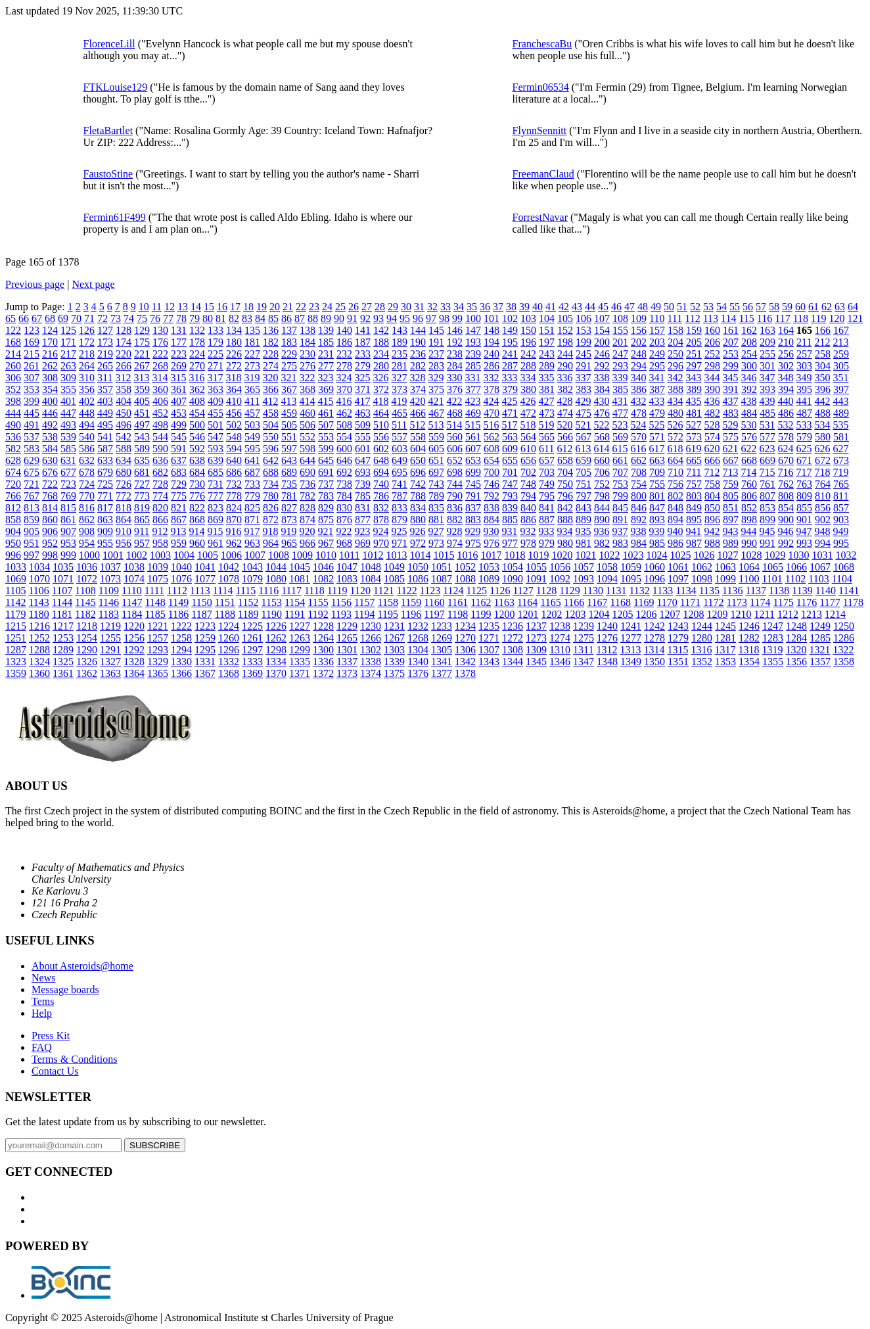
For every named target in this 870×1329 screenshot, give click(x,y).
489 (841, 413)
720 (13, 484)
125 (68, 330)
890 (602, 519)
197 (547, 342)
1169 (643, 602)
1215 (15, 626)
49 (656, 306)
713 (730, 472)
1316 (701, 649)
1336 (323, 661)
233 (363, 354)
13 (182, 306)
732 (234, 484)
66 (23, 318)
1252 (39, 637)
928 (454, 531)
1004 (184, 555)
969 (363, 543)
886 (528, 519)
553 (326, 436)
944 (748, 531)
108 (620, 318)
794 (528, 495)
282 (418, 365)
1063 (725, 566)
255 (767, 354)
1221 (157, 626)
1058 (607, 566)
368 (307, 389)
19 (261, 306)
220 (123, 354)
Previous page (34, 284)
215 (31, 354)
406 (160, 401)
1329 (157, 661)
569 (620, 436)
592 (197, 448)
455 (215, 413)
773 (142, 495)
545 (179, 436)
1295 (205, 649)
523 (620, 425)
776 (197, 495)
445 (31, 413)
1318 (748, 649)
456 (234, 413)
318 (233, 377)
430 (601, 401)
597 (289, 448)
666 (712, 460)
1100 (749, 578)
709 (657, 472)
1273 (536, 637)
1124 (453, 590)
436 (712, 401)
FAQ (42, 1047)
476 (602, 413)
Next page (93, 284)
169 (31, 342)
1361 (63, 673)
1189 (248, 614)
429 (583, 401)
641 (252, 460)
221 (142, 354)
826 (271, 507)
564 (528, 436)
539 (68, 436)
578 (786, 436)
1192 (318, 614)
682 (160, 472)
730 (197, 484)
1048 (370, 566)
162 (749, 330)
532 (785, 425)
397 (841, 389)
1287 (15, 649)
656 (528, 460)
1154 (295, 602)
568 (602, 436)
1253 (63, 637)
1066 (796, 566)
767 (31, 495)
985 (657, 543)
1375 (394, 673)
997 (31, 555)
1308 (512, 649)
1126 (500, 590)
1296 (228, 649)
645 (326, 460)
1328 (134, 661)
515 (472, 425)
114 (728, 318)
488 (823, 413)
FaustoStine (108, 173)
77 (168, 318)
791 (473, 495)
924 (380, 531)
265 (105, 365)
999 (68, 555)
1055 (536, 566)
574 (712, 436)
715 (767, 472)
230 (307, 354)
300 (749, 365)
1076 (181, 578)
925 (399, 531)
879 (399, 519)
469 (473, 413)
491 (31, 425)
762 (786, 484)
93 (378, 318)
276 (307, 365)
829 (326, 507)
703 (547, 472)
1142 (15, 602)
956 (123, 543)
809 (804, 495)
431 (620, 401)
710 (675, 472)
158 (675, 330)
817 (105, 507)
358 (123, 389)
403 (105, 401)
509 (363, 425)
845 (620, 507)
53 (708, 306)
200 (602, 342)
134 (234, 330)
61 (813, 306)
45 (603, 306)
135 (252, 330)
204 (675, 342)
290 (565, 365)
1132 (639, 590)
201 (620, 342)
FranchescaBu (542, 43)
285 (473, 365)
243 (547, 354)
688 (271, 472)
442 (822, 401)
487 (804, 413)
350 (822, 377)
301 (767, 365)
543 (142, 436)
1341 (441, 661)
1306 (465, 649)
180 (234, 342)
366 (271, 389)
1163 (504, 602)
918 (270, 531)
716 (785, 472)
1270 (465, 637)
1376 (417, 673)
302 (786, 365)
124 (50, 330)
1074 (134, 578)
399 (31, 401)
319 (252, 377)
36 (485, 306)
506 (307, 425)
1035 (63, 566)
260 (13, 365)
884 (491, 519)
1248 (796, 626)
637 (179, 460)
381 (547, 389)
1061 (678, 566)
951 (31, 543)
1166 (574, 602)
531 (767, 425)
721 (31, 484)
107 (602, 318)
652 (455, 460)
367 (289, 389)
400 (50, 401)
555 (363, 436)
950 (13, 543)
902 (823, 519)
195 (510, 342)
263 (68, 365)
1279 (678, 637)
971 (399, 543)
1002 (136, 555)
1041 (205, 566)
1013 (396, 555)
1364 (134, 673)
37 (498, 306)
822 (197, 507)
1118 (314, 590)
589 (142, 448)
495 (105, 425)
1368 (228, 673)
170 (50, 342)
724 (87, 484)
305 (841, 365)
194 (491, 342)
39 (524, 306)
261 (31, 365)
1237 (536, 626)
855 (804, 507)
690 (307, 472)
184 (307, 342)
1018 (514, 555)
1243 (678, 626)
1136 (732, 590)
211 (804, 342)
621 (730, 448)
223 (179, 354)
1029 (774, 555)
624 (785, 448)
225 (215, 354)
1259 (205, 637)
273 (252, 365)
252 (712, 354)
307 (31, 377)
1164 (527, 602)
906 (50, 531)
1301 (346, 649)
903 (841, 519)
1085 (394, 578)
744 (455, 484)
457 (252, 413)
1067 (820, 566)
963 (252, 543)
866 (160, 519)
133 (215, 330)
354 (50, 389)
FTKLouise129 (115, 87)
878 (381, 519)
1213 (811, 614)
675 (31, 472)
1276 (607, 637)
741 (399, 484)
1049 (394, 566)
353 (31, 389)
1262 (275, 637)
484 (749, 413)
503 (252, 425)
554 (344, 436)
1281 (725, 637)
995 (841, 543)
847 (657, 507)
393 (767, 389)
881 (436, 519)
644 (307, 460)
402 (87, 401)
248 (639, 354)
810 (823, 495)
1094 (607, 578)
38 (511, 306)
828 (307, 507)
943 (730, 531)
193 (473, 342)
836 (455, 507)
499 (179, 425)
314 (160, 377)
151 (547, 330)
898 (749, 519)
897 (731, 519)
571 (657, 436)
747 (510, 484)
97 (431, 318)
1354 (749, 661)
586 (87, 448)
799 (620, 495)
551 (289, 436)
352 (13, 389)
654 (491, 460)
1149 (178, 602)
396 (823, 389)
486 (786, 413)
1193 (341, 614)
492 (50, 425)
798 (602, 495)
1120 (360, 590)
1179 (15, 614)
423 (472, 401)
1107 (62, 590)
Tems (43, 1001)
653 (473, 460)
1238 (559, 626)
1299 (299, 649)
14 (196, 306)
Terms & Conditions (74, 1059)
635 (142, 460)
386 (639, 389)
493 (68, 425)
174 (123, 342)
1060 (654, 566)
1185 (155, 614)
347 (767, 377)
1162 (480, 602)
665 (694, 460)
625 (804, 448)
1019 (538, 555)
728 (160, 484)
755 (657, 484)
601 (363, 448)
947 (804, 531)
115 (746, 318)
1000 (89, 555)
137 (289, 330)
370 (344, 389)
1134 (685, 590)
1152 (248, 602)
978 (528, 543)
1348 (607, 661)
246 (602, 354)
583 (31, 448)
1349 (630, 661)
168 (13, 342)
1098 (701, 578)
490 (13, 425)
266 (123, 365)
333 (509, 377)
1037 (110, 566)
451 (142, 413)
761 (767, 484)
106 (583, 318)
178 (197, 342)
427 (546, 401)
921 (325, 531)
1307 (488, 649)
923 (362, 531)
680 (123, 472)
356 (87, 389)
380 (528, 389)
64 (853, 306)
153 (583, 330)
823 (215, 507)
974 (455, 543)
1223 (205, 626)
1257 (157, 637)
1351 (678, 661)
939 (656, 531)
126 (87, 330)
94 (391, 318)
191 (436, 342)
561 (473, 436)
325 (362, 377)
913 (178, 531)
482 (712, 413)
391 (731, 389)
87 (299, 318)
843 (583, 507)
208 (749, 342)
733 (252, 484)
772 (123, 495)
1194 (364, 614)
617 (656, 448)
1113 (200, 590)
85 (273, 318)
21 (288, 306)
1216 (39, 626)
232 (344, 354)
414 (307, 401)
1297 (252, 649)
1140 (825, 590)
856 (823, 507)
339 (620, 377)
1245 (725, 626)
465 (399, 413)
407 (179, 401)
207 (731, 342)
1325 (63, 661)
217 (68, 354)
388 (675, 389)
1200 (504, 614)
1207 (670, 614)
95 (405, 318)
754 (639, 484)
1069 (15, 578)
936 (601, 531)
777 (215, 495)
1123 (430, 590)
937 (620, 531)
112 (692, 318)
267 (142, 365)
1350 (654, 661)
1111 (154, 590)
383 (583, 389)
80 (207, 318)
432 (638, 401)
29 (393, 306)
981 (583, 543)
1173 (737, 602)
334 (528, 377)
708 (639, 472)
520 (564, 425)
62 (826, 306)
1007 (254, 555)
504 (271, 425)
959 (179, 543)
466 (418, 413)
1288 (39, 649)
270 (197, 365)
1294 (181, 649)
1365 (157, 673)
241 (510, 354)
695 (399, 472)
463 (363, 413)
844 (602, 507)
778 (234, 495)
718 (822, 472)
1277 (630, 637)
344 (712, 377)
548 (234, 436)
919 (288, 531)
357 (105, 389)
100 (473, 318)
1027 (727, 555)
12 (169, 306)
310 (87, 377)
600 (344, 448)
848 (675, 507)
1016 (467, 555)
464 (381, 413)
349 (804, 377)
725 (105, 484)
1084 (370, 578)
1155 (318, 602)
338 (601, 377)
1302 (370, 649)
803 (694, 495)
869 (215, 519)
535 (840, 425)
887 (547, 519)
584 (50, 448)
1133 (662, 590)
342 (675, 377)
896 (712, 519)
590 (160, 448)
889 (583, 519)
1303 (394, 649)
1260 (228, 637)
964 (271, 543)
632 (87, 460)
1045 (299, 566)
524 (638, 425)
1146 (109, 602)
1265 (346, 637)
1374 (370, 673)
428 (564, 401)
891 (620, 519)
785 (363, 495)
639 (215, 460)
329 (436, 377)
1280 (701, 637)
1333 (252, 661)
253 (731, 354)
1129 (569, 590)
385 (620, 389)
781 (289, 495)
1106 (38, 590)
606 (455, 448)
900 (786, 519)
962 (234, 543)
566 (565, 436)
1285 (820, 637)
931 (509, 531)
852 (749, 507)
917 (252, 531)
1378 (465, 673)
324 (344, 377)
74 (129, 318)
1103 (818, 578)
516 (491, 425)
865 (142, 519)
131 (179, 330)
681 (142, 472)
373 (399, 389)
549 (252, 436)
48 (642, 306)
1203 (575, 614)
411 (252, 401)
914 (196, 531)
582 (13, 448)
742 (418, 484)
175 (142, 342)
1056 (559, 566)
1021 (585, 555)
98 (444, 318)
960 (197, 543)
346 (748, 377)
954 (87, 543)
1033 (15, 566)
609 (510, 448)
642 (271, 460)
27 (366, 306)
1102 (795, 578)
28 (380, 306)
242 (528, 354)
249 (657, 354)
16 (222, 306)
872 (271, 519)
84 (260, 318)
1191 (295, 614)
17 (235, 306)
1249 (820, 626)
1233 (441, 626)
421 (436, 401)
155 (620, 330)
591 (179, 448)
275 (289, 365)
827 (289, 507)
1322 (843, 649)
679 (105, 472)
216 (50, 354)
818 (123, 507)
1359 (15, 673)
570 (639, 436)
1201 (528, 614)
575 (731, 436)
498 (160, 425)
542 (123, 436)
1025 (680, 555)
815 (68, 507)
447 (68, 413)
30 (406, 306)
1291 (110, 649)
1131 (616, 590)
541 (105, 436)
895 (694, 519)
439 (767, 401)
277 (326, 365)
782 (307, 495)
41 (550, 306)
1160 (434, 602)
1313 (630, 649)
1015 (443, 555)
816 (87, 507)
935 (583, 531)
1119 (337, 590)
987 (694, 543)
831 (363, 507)
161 (731, 330)
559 (436, 436)
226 (234, 354)
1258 (181, 637)
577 (767, 436)
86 (286, 318)
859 (31, 519)
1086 (417, 578)
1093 (583, 578)
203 (657, 342)
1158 (388, 602)
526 (675, 425)
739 (363, 484)
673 (841, 460)
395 (804, 389)
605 (436, 448)
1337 (346, 661)
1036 (86, 566)
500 (197, 425)
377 (473, 389)
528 (712, 425)
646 (344, 460)
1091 (536, 578)
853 (767, 507)
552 (307, 436)
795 (547, 495)
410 (234, 401)
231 (326, 354)
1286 (843, 637)
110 (656, 318)
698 (455, 472)
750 (565, 484)
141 (363, 330)
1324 (39, 661)
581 (841, 436)
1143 (38, 602)
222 (160, 354)
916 (233, 531)
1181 (62, 614)
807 (767, 495)
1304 (417, 649)
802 (675, 495)
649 (399, 460)
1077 (205, 578)
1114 (223, 590)
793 (510, 495)
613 (583, 448)
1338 (370, 661)
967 (326, 543)
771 (105, 495)
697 (436, 472)
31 (419, 306)
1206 (646, 614)
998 (50, 555)
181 (252, 342)
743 (436, 484)
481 (694, 413)
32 (432, 306)
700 (491, 472)
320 (270, 377)
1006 (231, 555)
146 (455, 330)
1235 (488, 626)
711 (693, 472)
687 (252, 472)
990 (749, 543)
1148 (155, 602)
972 (418, 543)
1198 (457, 614)
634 (123, 460)
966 (307, 543)
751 (583, 484)
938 (638, 531)
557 (399, 436)
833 (399, 507)
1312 (606, 649)
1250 (843, 626)
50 (669, 306)
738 (344, 484)
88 (313, 318)
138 (307, 330)
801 (657, 495)
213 (840, 342)
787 (399, 495)
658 (565, 460)
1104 (842, 578)
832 (381, 507)
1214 (835, 614)
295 (657, 365)
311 (104, 377)
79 (194, 318)
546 (197, 436)
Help (42, 1013)
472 (528, 413)
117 (782, 318)
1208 (693, 614)
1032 (845, 555)
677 (68, 472)
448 (87, 413)
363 (215, 389)
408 (197, 401)
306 (13, 377)
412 (270, 401)
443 (840, 401)
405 (142, 401)
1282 (749, 637)
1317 (724, 649)
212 (822, 342)
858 (13, 519)
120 (836, 318)
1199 (480, 614)
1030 (798, 555)
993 (804, 543)
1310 (559, 649)
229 (289, 354)
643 (289, 460)
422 (454, 401)
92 (365, 318)
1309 (536, 649)
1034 (39, 566)
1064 (749, 566)
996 (13, 555)
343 (693, 377)
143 (399, 330)
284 (455, 365)
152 (565, 330)
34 (458, 306)
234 (381, 354)
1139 (802, 590)
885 (510, 519)
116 (764, 318)
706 (602, 472)
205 (694, 342)
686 (234, 472)
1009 (302, 555)
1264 (323, 637)
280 (381, 365)
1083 (346, 578)
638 (197, 460)
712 (712, 472)
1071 (63, 578)
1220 (134, 626)
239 (473, 354)
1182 (85, 614)
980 (565, 543)
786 (381, 495)
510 (381, 425)
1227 (299, 626)
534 (822, 425)
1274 (559, 637)
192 (455, 342)
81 (221, 318)
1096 (654, 578)
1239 (583, 626)
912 (160, 531)
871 (252, 519)
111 (674, 318)
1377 (441, 673)
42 (564, 306)
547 (215, 436)
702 (528, 472)
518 (528, 425)
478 (639, 413)
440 (785, 401)
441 (804, 401)
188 (381, 342)
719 (840, 472)
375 (436, 389)
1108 (85, 590)
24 (327, 306)
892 (639, 519)
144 (418, 330)
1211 (764, 614)
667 (731, 460)
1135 (709, 590)
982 (602, 543)
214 (13, 354)
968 (344, 543)
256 (786, 354)
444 (13, 413)
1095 (630, 578)
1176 (806, 602)
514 (454, 425)
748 (528, 484)
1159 (411, 602)
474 (565, 413)
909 (105, 531)
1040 (181, 566)
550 (271, 436)
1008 (278, 555)
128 (123, 330)
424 (491, 401)
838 (491, 507)
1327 (110, 661)
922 (344, 531)
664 (675, 460)
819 (142, 507)
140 (344, 330)
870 (234, 519)
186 (344, 342)
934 (564, 531)
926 (417, 531)
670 (786, 460)
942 (712, 531)
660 (602, 460)
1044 (275, 566)
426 (528, 401)
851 (731, 507)
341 (656, 377)
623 (767, 448)
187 (363, 342)
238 (455, 354)
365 (252, 389)
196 (528, 342)
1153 (271, 602)
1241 (630, 626)
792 (491, 495)
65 (10, 318)
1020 (561, 555)
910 (123, 531)
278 (344, 365)
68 (50, 318)
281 (399, 365)
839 (510, 507)
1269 (441, 637)
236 (418, 354)
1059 (630, 566)
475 (583, 413)
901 (804, 519)
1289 (63, 649)
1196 (411, 614)
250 (675, 354)
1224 (228, 626)
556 (381, 436)
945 (767, 531)
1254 (86, 637)
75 (142, 318)
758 (712, 484)
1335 (299, 661)
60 (800, 306)
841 (547, 507)
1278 (654, 637)
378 (491, 389)
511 (399, 425)
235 (399, 354)
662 (639, 460)
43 (577, 306)
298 (712, 365)
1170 (666, 602)
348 (785, 377)
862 (87, 519)
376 (455, 389)
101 (491, 318)
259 (841, 354)
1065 (772, 566)
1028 (751, 555)
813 (31, 507)
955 (105, 543)
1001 (113, 555)
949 (840, 531)
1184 (132, 614)
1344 (512, 661)
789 (436, 495)
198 (565, 342)
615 (620, 448)
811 (840, 495)
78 (181, 318)
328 (417, 377)
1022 (609, 555)
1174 (760, 602)
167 (841, 330)
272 (234, 365)
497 (142, 425)
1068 (843, 566)
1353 (725, 661)
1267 (394, 637)
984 (639, 543)
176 (160, 342)
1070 (39, 578)
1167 (597, 602)
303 (804, 365)
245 (583, 354)
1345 (536, 661)
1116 (268, 590)
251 (694, 354)
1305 (441, 649)
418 (380, 401)
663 (657, 460)
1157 (364, 602)
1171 (690, 602)
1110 (132, 590)
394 (786, 389)
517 (509, 425)
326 (380, 377)
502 (234, 425)
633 (105, 460)
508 (344, 425)
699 (473, 472)
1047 (346, 566)
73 (115, 318)
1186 (178, 614)
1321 (819, 649)
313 (141, 377)
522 (601, 425)
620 (712, 448)
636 (160, 460)
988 (712, 543)
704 (565, 472)
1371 (299, 673)
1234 (465, 626)
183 (289, 342)
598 (307, 448)
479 (657, 413)
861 (68, 519)
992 (786, 543)
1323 (15, 661)
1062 (701, 566)
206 (712, 342)
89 (326, 318)
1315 (677, 649)
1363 (110, 673)
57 (761, 306)
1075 (157, 578)
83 (247, 318)
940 (675, 531)
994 (823, 543)
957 (142, 543)
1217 (63, 626)
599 (326, 448)
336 (564, 377)
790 (455, 495)
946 (785, 531)
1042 (228, 566)
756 (675, 484)
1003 (160, 555)
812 (13, 507)
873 (289, 519)
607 (473, 448)
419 (399, 401)
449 (105, 413)
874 (307, 519)
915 (215, 531)
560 (455, 436)
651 (436, 460)
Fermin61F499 (114, 217)
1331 (205, 661)
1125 (477, 590)
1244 (701, 626)
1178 (853, 602)
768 (50, 495)
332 (491, 377)
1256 (134, 637)
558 (418, 436)
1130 (593, 590)
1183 (109, 614)
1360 (39, 673)
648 (381, 460)
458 (271, 413)
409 (215, 401)
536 (13, 436)
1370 (275, 673)
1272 (512, 637)
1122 (406, 590)
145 (436, 330)
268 (160, 365)
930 (491, 531)
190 (418, 342)
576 (749, 436)
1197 (434, 614)
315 (178, 377)
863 (105, 519)
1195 (388, 614)
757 (694, 484)
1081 (299, 578)
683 (179, 472)
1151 (225, 602)
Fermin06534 (541, 87)
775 (179, 495)
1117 (291, 590)
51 (682, 306)
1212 (787, 614)
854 (786, 507)
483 (731, 413)
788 (418, 495)
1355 (772, 661)
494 (87, 425)
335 (546, 377)
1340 (417, 661)
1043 (252, 566)
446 (50, 413)
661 (620, 460)
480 (675, 413)
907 (68, 531)
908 (87, 531)
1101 (772, 578)
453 (179, 413)
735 (289, 484)
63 (840, 306)
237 (436, 354)
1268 (417, 637)
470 (491, 413)
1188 (225, 614)
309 (68, 377)
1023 (632, 555)
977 (510, 543)
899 (767, 519)
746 (491, 484)
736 (307, 484)
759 (731, 484)
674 (13, 472)
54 (721, 306)
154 (602, 330)
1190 (271, 614)
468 (455, 413)
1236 (512, 626)
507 (326, 425)
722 (50, 484)
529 (730, 425)
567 (583, 436)
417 (362, 401)
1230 (370, 626)
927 (436, 531)
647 (363, 460)
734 (271, 484)
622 (748, 448)
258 (823, 354)
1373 (346, 673)
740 (381, 484)
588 (123, 448)
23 (314, 306)
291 (583, 365)
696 (418, 472)
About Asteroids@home (82, 965)
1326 (86, 661)
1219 (110, 626)
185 (326, 342)
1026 (703, 555)
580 (823, 436)
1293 (157, 649)
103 (528, 318)
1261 (252, 637)
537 (31, 436)
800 (639, 495)
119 (818, 318)
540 (87, 436)
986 (675, 543)
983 (620, 543)
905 (31, 531)
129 (142, 330)
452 (160, 413)
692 (344, 472)
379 (510, 389)
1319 (772, 649)
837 (473, 507)
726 (123, 484)
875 (326, 519)
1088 (465, 578)
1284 (796, 637)
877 (363, 519)
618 (675, 448)
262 (50, 365)
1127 (523, 590)
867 (179, 519)
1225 (252, 626)
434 (675, 401)
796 (565, 495)
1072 (86, 578)
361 (179, 389)
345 (730, 377)
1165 (550, 602)
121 (855, 318)
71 (89, 318)
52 (695, 306)
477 (620, 413)
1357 (820, 661)
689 (289, 472)
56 (748, 306)
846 (639, 507)
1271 (488, 637)
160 (712, 330)
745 (473, 484)
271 (215, 365)
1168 (620, 602)
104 (547, 318)
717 (804, 472)
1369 (252, 673)
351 (840, 377)
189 (399, 342)
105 (565, 318)
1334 (275, 661)
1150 (201, 602)
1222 (181, 626)
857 (841, 507)
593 (215, 448)
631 (68, 460)
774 (160, 495)
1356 (796, 661)
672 (823, 460)
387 (657, 389)
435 (693, 401)
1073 (110, 578)
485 (767, 413)
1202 (551, 614)
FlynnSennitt (540, 130)
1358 (843, 661)
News (43, 977)
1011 (349, 555)
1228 (323, 626)
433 (656, 401)
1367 (205, 673)
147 (473, 330)
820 (160, 507)
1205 (622, 614)
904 (13, 531)
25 (340, 306)
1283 (772, 637)
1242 (654, 626)
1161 (457, 602)
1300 (323, 649)
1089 (488, 578)
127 (105, 330)
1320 (795, 649)
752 (602, 484)
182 (271, 342)
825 (252, 507)
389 (694, 389)
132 (197, 330)
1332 (228, 661)
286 (491, 365)
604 (418, 448)
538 (50, 436)
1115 (246, 590)
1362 (86, 673)
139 (326, 330)
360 (160, 389)
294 (639, 365)
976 (491, 543)
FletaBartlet (108, 130)
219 (105, 354)
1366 (181, 673)
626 (822, 448)
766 (13, 495)
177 (179, 342)
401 (68, 401)
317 (215, 377)
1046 (323, 566)
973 (436, 543)
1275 (583, 637)
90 (339, 318)
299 (731, 365)
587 (105, 448)
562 (491, 436)
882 (455, 519)
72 (102, 318)
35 (472, 306)
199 (583, 342)
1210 (741, 614)
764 (823, 484)
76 (155, 318)
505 (289, 425)
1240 (607, 626)
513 (436, 425)
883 (473, 519)
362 (197, 389)
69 (63, 318)
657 (547, 460)
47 (629, 306)
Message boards (65, 989)
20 (274, 306)
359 (142, 389)
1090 (512, 578)
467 (436, 413)
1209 (717, 614)
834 (418, 507)
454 (197, 413)
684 (197, 472)
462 (344, 413)
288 (528, 365)
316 (196, 377)
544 (160, 436)
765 (841, 484)
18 (248, 306)
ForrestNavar (540, 217)
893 (657, 519)
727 (142, 484)
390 (712, 389)
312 (123, 377)
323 (325, 377)
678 (87, 472)
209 (767, 342)
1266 (370, 637)
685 (215, 472)
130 (160, 330)
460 (307, 413)
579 (804, 436)
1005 (207, 555)
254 (749, 354)
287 (510, 365)
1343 (488, 661)
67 (37, 318)
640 (234, 460)
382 (565, 389)
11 (157, 306)
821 (179, 507)
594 (234, 448)
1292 (134, 649)
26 (353, 306)
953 (68, 543)
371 (363, 389)
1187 (201, 614)
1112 (177, 590)
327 (399, 377)
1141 (848, 590)
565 (547, 436)
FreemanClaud (543, 173)
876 (344, 519)
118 (800, 318)
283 (436, 365)
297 (694, 365)
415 (325, 401)
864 (123, 519)
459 (289, 413)
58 (774, 306)
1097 (678, 578)
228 (271, 354)
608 (491, 448)
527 (693, 425)
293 (620, 365)
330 (454, 377)
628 (13, 460)
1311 (583, 649)
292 (602, 365)
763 (804, 484)
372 (381, 389)
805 (731, 495)
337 (583, 377)
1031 (822, 555)
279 (363, 365)
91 (352, 318)
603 (399, 448)
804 (712, 495)
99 (457, 318)
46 (616, 306)
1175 (783, 602)
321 (288, 377)
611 (546, 448)
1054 (512, 566)
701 (510, 472)
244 (565, 354)
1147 (132, 602)
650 (418, 460)
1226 (275, 626)
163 (767, 330)
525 (656, 425)
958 (160, 543)
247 (620, 354)
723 (68, 484)
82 (234, 318)
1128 (546, 590)
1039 (157, 566)
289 (547, 365)
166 (823, 330)
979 (547, 543)
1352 (701, 661)
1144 (62, 602)
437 (730, 401)
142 (381, 330)
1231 (394, 626)
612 (564, 448)
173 (105, 342)
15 (209, 306)
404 (123, 401)
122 (13, 330)
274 (271, 365)
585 (68, 448)
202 (639, 342)
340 (638, 377)
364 (234, 389)
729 (179, 484)
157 (657, 330)
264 (87, 365)
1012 (372, 555)
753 (620, 484)
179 (215, 342)
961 (215, 543)
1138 (779, 590)
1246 (749, 626)
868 (197, 519)
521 (583, 425)
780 (271, 495)
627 (840, 448)
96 (418, 318)
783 (326, 495)
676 (50, 472)
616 (638, 448)
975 (473, 543)
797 (583, 495)
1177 (829, 602)
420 (417, 401)
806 (749, 495)
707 (620, 472)
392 (749, 389)
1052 (465, 566)
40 (537, 306)
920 (307, 531)
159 (694, 330)
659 (583, 460)
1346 (559, 661)
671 (804, 460)
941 (693, 531)
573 (694, 436)
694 (381, 472)
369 (326, 389)
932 (528, 531)
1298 (275, 649)
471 (510, 413)
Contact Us (55, 1071)
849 (694, 507)
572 (675, 436)
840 (528, 507)
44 (590, 306)
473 (547, 413)
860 (50, 519)
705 (583, 472)
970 (381, 543)
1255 (110, 637)
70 (76, 318)
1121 (383, 590)
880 (418, 519)
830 (344, 507)
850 (712, 507)
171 (68, 342)
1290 (86, 649)
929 (472, 531)
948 (822, 531)
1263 (299, 637)
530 (748, 425)
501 (215, 425)
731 (215, 484)
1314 (653, 649)
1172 (713, 602)
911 (141, 531)
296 (675, 365)
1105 (15, 590)
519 (546, 425)
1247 (772, 626)
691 (326, 472)
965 (289, 543)
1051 (441, 566)
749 (547, 484)
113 (710, 318)
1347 (583, 661)
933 (546, 531)
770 (87, 495)
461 (326, 413)
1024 (656, 555)
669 (767, 460)
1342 (465, 661)
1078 (228, 578)
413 (288, 401)
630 (50, 460)
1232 (417, 626)
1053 (488, 566)
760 (749, 484)
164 (786, 330)
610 (528, 448)
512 (417, 425)
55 (734, 306)
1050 (417, 566)
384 (602, 389)
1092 (559, 578)
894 (675, 519)
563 (510, 436)
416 (344, 401)
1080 (275, 578)
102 (510, 318)
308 (50, 377)
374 (418, 389)
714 (748, 472)
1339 (394, 661)
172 (87, 342)
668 (749, 460)
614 (601, 448)
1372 (323, 673)
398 (13, 401)
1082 (323, 578)
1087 (441, 578)
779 (252, 495)
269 (179, 365)
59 (787, 306)
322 (307, 377)
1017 (490, 555)
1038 (134, 566)
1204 (599, 614)
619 (693, 448)
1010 (325, 555)
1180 (38, 614)
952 (50, 543)
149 (510, 330)
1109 (109, 590)
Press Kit (51, 1035)
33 (445, 306)
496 (123, 425)
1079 (252, 578)
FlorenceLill (109, 43)
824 (234, 507)
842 (565, 507)
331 (472, 377)
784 (344, 495)
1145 (85, 602)
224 (197, 354)
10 (144, 306)
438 (748, 401)
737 (326, 484)
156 (639, 330)
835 (436, 507)
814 (50, 507)
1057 (583, 566)
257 (804, 354)
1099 (725, 578)
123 (31, 330)
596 (271, 448)
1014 (419, 555)
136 (271, 330)
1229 (346, 626)
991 (767, 543)
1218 (86, 626)
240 (491, 354)
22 (301, 306)
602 (381, 448)
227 (252, 354)
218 (87, 354)
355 (68, 389)
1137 (755, 590)
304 (823, 365)
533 (804, 425)
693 (363, 472)
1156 (341, 602)
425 (509, 401)
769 (68, 495)
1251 (15, 637)
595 (252, 448)
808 (786, 495)
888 (565, 519)
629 (31, 460)
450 (123, 413)
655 (510, 460)
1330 (181, 661)
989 (731, 543)
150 (528, 330)
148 (491, 330)
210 (786, 342)
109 (639, 318)
